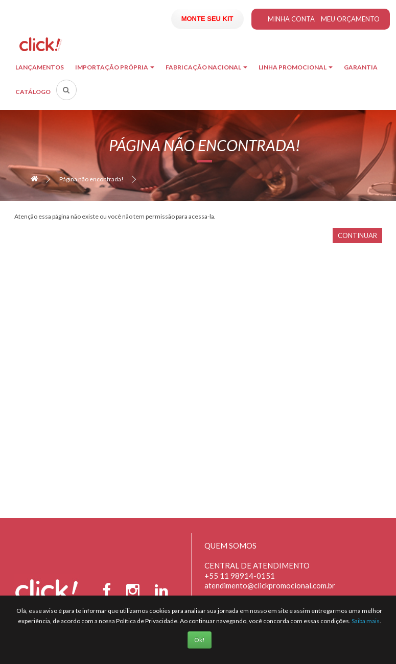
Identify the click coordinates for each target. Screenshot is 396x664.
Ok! (199, 640)
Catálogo (33, 92)
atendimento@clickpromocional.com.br (269, 585)
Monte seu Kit (207, 18)
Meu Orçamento (350, 19)
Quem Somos (230, 545)
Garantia (361, 67)
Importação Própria (114, 67)
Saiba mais (366, 621)
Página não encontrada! (91, 179)
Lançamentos (39, 67)
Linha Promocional (296, 67)
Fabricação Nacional (206, 67)
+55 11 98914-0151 (239, 575)
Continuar (357, 235)
